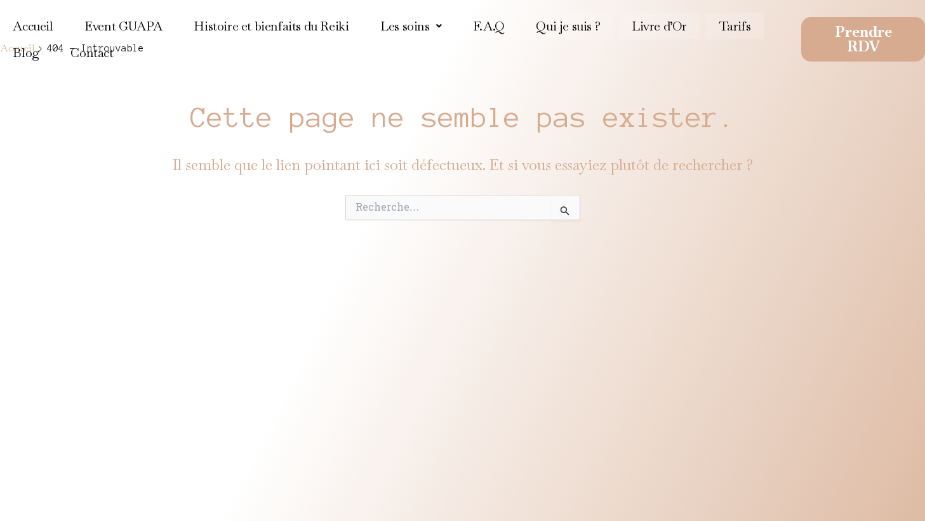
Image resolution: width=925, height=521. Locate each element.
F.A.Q (487, 24)
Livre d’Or (656, 24)
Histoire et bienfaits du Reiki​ (270, 24)
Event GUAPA (123, 24)
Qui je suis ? (566, 24)
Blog (26, 49)
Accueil (33, 24)
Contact (91, 49)
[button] (409, 25)
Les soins (409, 24)
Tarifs (731, 24)
